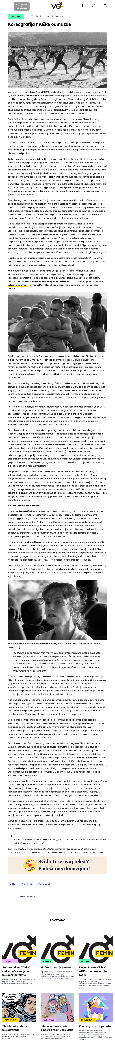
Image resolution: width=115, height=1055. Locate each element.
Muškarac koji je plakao (56, 967)
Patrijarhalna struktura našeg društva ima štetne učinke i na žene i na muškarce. (18, 1036)
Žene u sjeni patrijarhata (95, 1026)
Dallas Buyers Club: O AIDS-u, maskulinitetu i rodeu (93, 971)
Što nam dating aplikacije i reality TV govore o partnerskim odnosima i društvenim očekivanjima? (56, 1036)
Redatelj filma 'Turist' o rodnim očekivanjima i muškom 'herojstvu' (17, 971)
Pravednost (10, 1020)
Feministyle (9, 961)
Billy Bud (41, 281)
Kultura (16, 16)
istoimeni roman (18, 284)
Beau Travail (36, 92)
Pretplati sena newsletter (21, 6)
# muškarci (27, 884)
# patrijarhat (44, 884)
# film (12, 884)
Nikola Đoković (55, 16)
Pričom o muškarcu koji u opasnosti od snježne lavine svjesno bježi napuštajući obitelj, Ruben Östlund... (19, 981)
